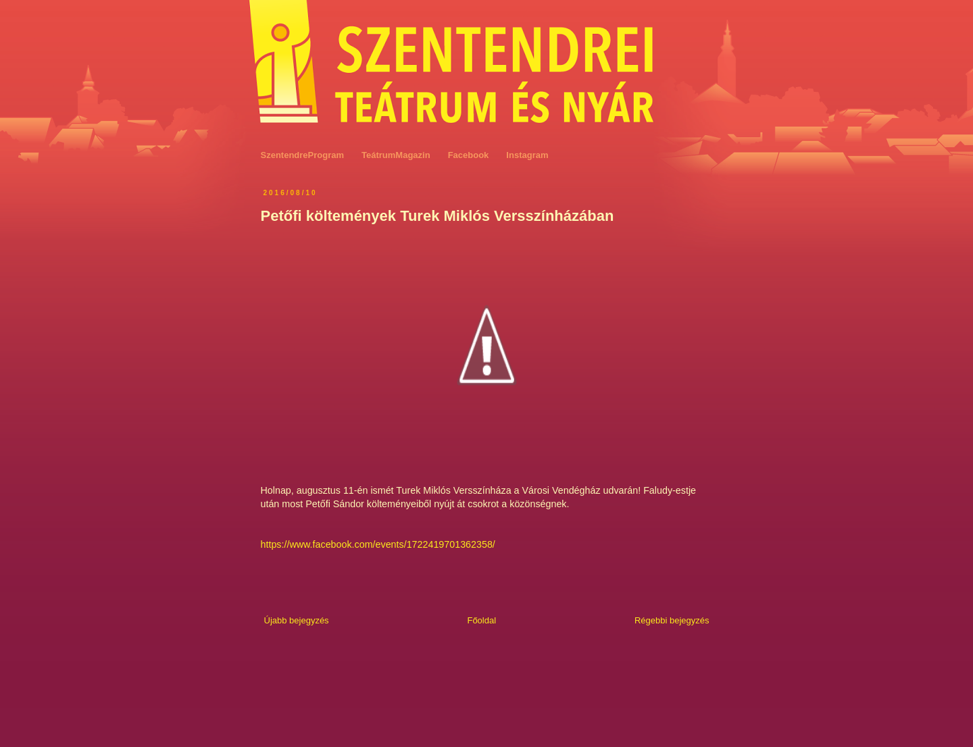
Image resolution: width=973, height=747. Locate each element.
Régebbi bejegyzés (671, 620)
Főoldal (481, 620)
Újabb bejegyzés (296, 620)
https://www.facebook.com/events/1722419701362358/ (378, 544)
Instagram (527, 155)
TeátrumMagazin (395, 155)
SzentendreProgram (303, 155)
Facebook (468, 155)
